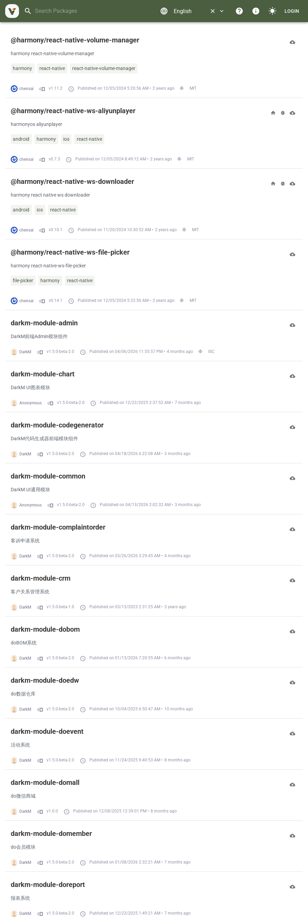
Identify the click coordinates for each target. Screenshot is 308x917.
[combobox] (89, 11)
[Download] (292, 42)
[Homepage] (273, 113)
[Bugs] (283, 113)
